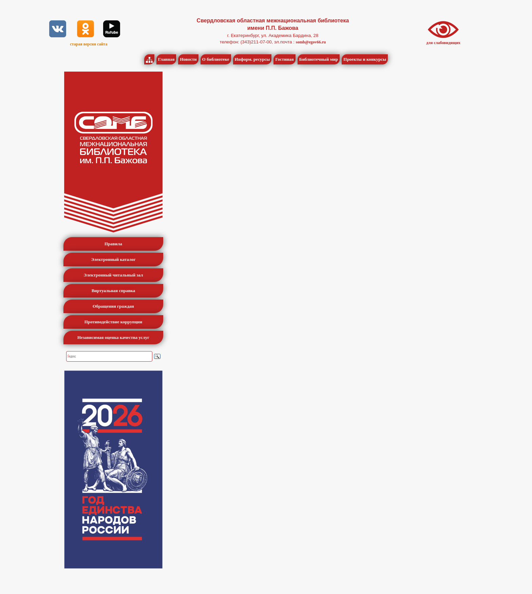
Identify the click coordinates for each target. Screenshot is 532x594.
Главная (166, 59)
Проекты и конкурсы (364, 59)
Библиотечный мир (318, 59)
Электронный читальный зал (113, 274)
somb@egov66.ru (311, 42)
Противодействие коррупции (113, 321)
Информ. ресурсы (252, 59)
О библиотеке (215, 59)
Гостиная (284, 59)
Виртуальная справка (113, 290)
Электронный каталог (113, 259)
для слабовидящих (443, 42)
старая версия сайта (88, 44)
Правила (113, 243)
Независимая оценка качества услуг (113, 337)
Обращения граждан (113, 306)
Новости (188, 59)
